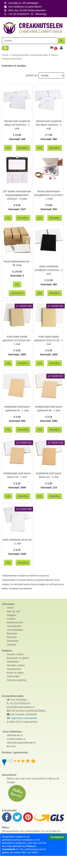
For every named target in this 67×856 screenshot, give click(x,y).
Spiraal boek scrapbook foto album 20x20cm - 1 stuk (49, 125)
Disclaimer (12, 640)
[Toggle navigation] (5, 48)
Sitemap (11, 644)
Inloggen (11, 615)
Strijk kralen (13, 676)
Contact (11, 618)
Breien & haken (15, 672)
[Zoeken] (30, 40)
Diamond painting (16, 680)
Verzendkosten (15, 629)
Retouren (12, 637)
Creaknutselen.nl (16, 739)
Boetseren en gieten (18, 658)
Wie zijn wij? (14, 611)
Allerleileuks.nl (15, 735)
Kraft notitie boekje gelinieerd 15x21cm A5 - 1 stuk (48, 340)
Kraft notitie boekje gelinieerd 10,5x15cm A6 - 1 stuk (17, 340)
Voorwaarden (14, 626)
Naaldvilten (13, 661)
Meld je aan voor (16, 778)
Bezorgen (12, 633)
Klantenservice (15, 622)
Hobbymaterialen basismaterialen (30, 55)
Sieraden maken (16, 665)
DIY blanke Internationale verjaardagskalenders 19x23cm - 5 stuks (17, 195)
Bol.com (11, 746)
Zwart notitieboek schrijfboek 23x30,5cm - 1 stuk (49, 270)
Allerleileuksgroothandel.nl (21, 742)
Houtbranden (14, 669)
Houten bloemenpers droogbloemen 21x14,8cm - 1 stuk (48, 195)
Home (5, 55)
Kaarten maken (15, 654)
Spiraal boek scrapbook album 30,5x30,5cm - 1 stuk (17, 125)
